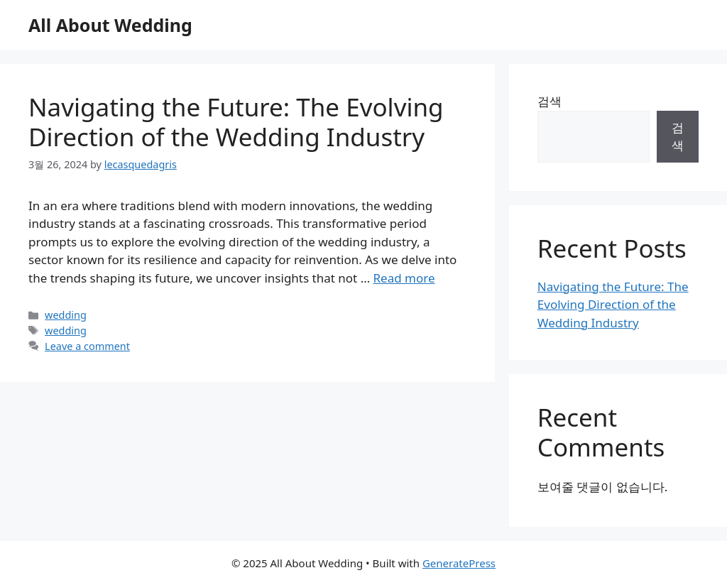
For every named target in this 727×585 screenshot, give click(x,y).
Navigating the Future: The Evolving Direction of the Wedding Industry (236, 121)
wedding (66, 315)
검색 (549, 101)
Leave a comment (87, 346)
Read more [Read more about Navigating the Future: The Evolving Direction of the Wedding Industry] (404, 278)
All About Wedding (110, 25)
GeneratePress (459, 563)
